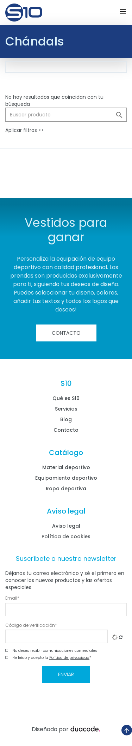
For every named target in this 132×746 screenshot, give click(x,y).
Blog (66, 419)
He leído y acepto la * (51, 657)
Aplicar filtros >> (24, 130)
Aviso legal (66, 525)
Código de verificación (31, 625)
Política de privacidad (69, 657)
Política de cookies (66, 536)
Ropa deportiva (66, 488)
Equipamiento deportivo (66, 477)
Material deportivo (66, 467)
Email (12, 598)
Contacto (66, 332)
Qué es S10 (66, 398)
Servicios (66, 408)
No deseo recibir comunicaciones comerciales (54, 650)
